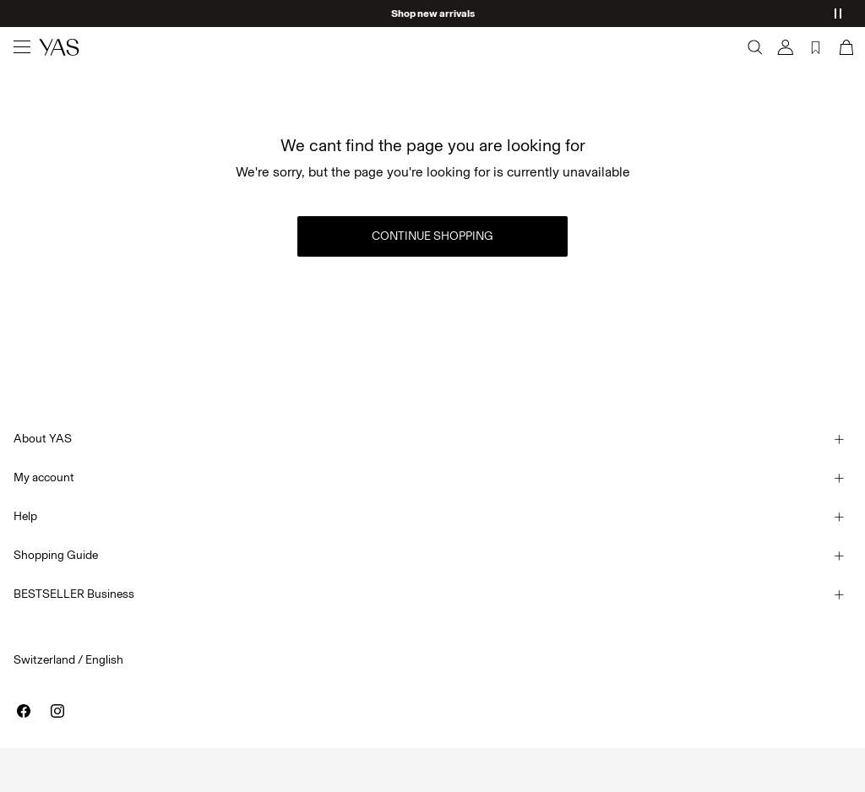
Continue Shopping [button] (432, 236)
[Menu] (22, 47)
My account (44, 477)
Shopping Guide (56, 555)
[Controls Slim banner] (837, 13)
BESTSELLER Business (74, 594)
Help (25, 516)
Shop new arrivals (433, 13)
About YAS (43, 438)
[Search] (755, 47)
